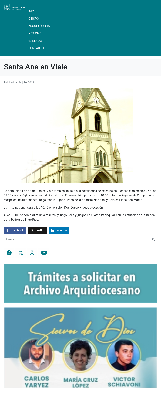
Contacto (36, 48)
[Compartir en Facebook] (15, 230)
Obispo (33, 18)
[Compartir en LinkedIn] (59, 230)
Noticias (35, 33)
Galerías (35, 41)
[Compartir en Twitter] (37, 230)
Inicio (32, 11)
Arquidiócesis (39, 26)
